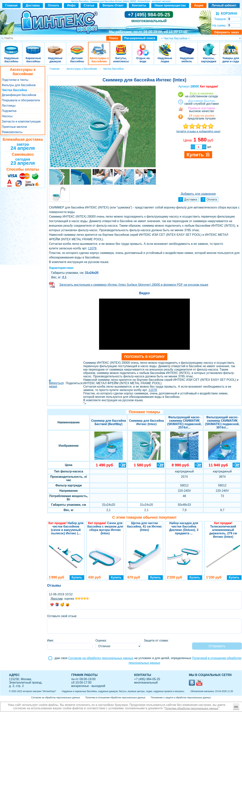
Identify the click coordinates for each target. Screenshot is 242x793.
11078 (92, 248)
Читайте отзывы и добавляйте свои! (198, 131)
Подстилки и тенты (15, 79)
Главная (11, 5)
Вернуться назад (56, 384)
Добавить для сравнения (198, 193)
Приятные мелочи (14, 126)
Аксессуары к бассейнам (99, 47)
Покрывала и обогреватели (21, 100)
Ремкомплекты (12, 132)
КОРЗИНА (228, 13)
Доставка (33, 5)
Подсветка (9, 110)
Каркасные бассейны (33, 47)
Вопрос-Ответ (113, 5)
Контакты (139, 5)
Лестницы (9, 105)
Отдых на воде (143, 47)
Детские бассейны (77, 47)
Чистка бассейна (14, 90)
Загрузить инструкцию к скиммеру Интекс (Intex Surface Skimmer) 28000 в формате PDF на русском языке (133, 284)
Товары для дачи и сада (230, 47)
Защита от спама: (156, 640)
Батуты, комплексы (121, 47)
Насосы (7, 116)
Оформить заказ (226, 32)
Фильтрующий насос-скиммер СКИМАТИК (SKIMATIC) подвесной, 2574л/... (184, 422)
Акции (198, 5)
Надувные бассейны (11, 47)
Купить (77, 577)
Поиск (113, 38)
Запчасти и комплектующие (21, 121)
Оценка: (101, 640)
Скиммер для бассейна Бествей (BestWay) (108, 422)
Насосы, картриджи (209, 47)
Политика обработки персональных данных (191, 708)
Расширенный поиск (139, 38)
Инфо (71, 5)
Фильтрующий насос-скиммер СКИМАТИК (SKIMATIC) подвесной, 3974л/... (222, 422)
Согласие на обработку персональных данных (100, 658)
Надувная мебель (187, 47)
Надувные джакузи (55, 47)
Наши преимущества (170, 5)
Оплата (53, 5)
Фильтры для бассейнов (19, 85)
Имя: (50, 640)
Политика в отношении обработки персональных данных (115, 697)
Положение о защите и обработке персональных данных (181, 697)
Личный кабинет (224, 5)
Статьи (89, 5)
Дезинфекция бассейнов (19, 95)
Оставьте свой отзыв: (62, 616)
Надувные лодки (165, 47)
